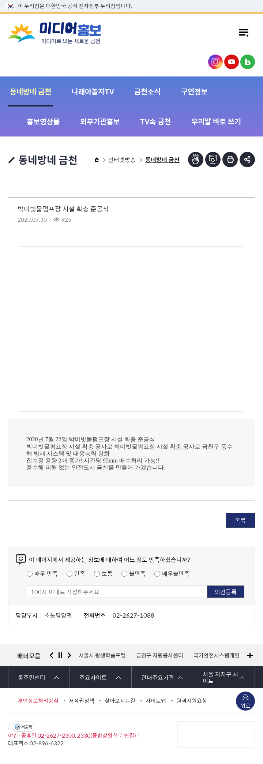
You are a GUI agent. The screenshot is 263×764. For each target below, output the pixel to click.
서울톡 (26, 727)
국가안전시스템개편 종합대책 (227, 655)
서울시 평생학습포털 (102, 655)
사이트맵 (156, 700)
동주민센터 (31, 677)
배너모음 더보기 (250, 655)
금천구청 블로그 (247, 62)
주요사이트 (93, 677)
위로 (245, 706)
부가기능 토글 (247, 159)
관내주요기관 (157, 677)
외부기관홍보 (100, 121)
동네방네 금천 (30, 91)
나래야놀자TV (93, 91)
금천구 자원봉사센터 (159, 655)
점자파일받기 (213, 159)
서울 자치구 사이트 (220, 677)
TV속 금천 (155, 121)
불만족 (137, 573)
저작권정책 (81, 700)
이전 (51, 655)
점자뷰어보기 (195, 159)
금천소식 (147, 91)
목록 (240, 520)
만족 (79, 573)
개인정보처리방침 (38, 700)
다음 (69, 655)
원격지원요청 (191, 700)
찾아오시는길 (120, 700)
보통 (107, 573)
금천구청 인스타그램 (215, 62)
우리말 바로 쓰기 (216, 121)
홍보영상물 (43, 121)
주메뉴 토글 (243, 32)
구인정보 (194, 91)
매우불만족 (175, 573)
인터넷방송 (122, 159)
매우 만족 (46, 573)
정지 (60, 655)
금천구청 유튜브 (231, 62)
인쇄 (230, 159)
